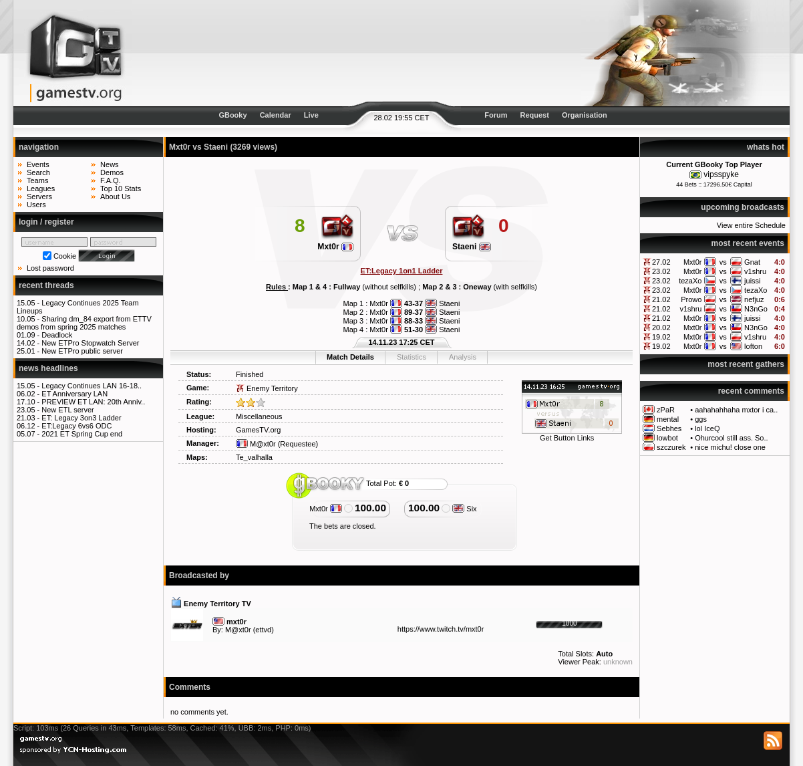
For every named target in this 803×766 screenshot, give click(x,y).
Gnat (752, 262)
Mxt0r (692, 262)
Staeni (471, 246)
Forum (495, 115)
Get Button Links (567, 438)
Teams (37, 180)
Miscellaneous (259, 416)
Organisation (584, 115)
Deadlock (56, 335)
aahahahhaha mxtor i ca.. (736, 410)
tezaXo (690, 281)
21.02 (661, 299)
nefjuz (754, 299)
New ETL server (67, 410)
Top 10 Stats (120, 188)
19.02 (661, 337)
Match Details (350, 357)
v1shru (755, 271)
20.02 (661, 328)
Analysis (462, 357)
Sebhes (669, 428)
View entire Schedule (751, 225)
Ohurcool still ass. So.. (731, 438)
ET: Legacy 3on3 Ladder (81, 418)
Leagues (41, 188)
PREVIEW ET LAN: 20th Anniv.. (93, 402)
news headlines (48, 368)
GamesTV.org (258, 430)
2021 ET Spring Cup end (81, 434)
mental (668, 419)
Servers (39, 197)
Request (534, 115)
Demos (112, 172)
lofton (753, 346)
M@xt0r (256, 444)
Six (464, 509)
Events (38, 164)
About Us (115, 197)
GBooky (232, 115)
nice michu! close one (730, 447)
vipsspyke (721, 174)
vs (723, 262)
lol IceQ (707, 428)
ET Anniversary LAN (74, 394)
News (109, 164)
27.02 (661, 262)
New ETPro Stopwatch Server (90, 343)
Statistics (411, 357)
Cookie (64, 256)
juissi (752, 281)
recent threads (46, 285)
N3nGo (756, 309)
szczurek (671, 447)
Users (36, 205)
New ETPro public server (82, 351)
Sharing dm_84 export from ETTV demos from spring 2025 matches (84, 323)
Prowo (691, 299)
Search (38, 172)
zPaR (666, 410)
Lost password (50, 268)
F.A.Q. (110, 180)
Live (311, 115)
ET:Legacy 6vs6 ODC (76, 426)
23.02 (661, 271)
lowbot (667, 438)
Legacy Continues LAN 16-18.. (91, 386)
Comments (189, 687)
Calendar (275, 115)
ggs (701, 419)
